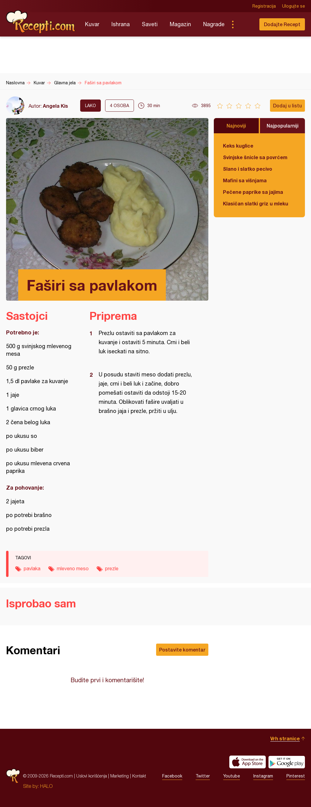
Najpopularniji (283, 125)
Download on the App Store (247, 762)
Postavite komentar (182, 649)
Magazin (180, 24)
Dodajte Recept (282, 24)
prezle (111, 568)
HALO (46, 786)
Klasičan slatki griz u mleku (255, 203)
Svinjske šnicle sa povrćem (255, 157)
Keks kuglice (238, 145)
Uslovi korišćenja (91, 775)
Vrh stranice (285, 738)
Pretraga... (245, 24)
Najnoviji (236, 125)
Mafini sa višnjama (245, 180)
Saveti (150, 24)
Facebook (172, 776)
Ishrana (120, 24)
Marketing (119, 775)
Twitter (203, 776)
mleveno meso (73, 568)
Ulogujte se (293, 6)
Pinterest (295, 776)
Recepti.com (41, 22)
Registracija (264, 6)
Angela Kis (55, 106)
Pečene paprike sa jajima (253, 192)
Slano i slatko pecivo (247, 169)
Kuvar (92, 24)
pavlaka (32, 568)
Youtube (231, 776)
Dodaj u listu (287, 105)
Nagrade (213, 24)
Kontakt (139, 775)
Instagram (263, 776)
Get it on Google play (286, 762)
